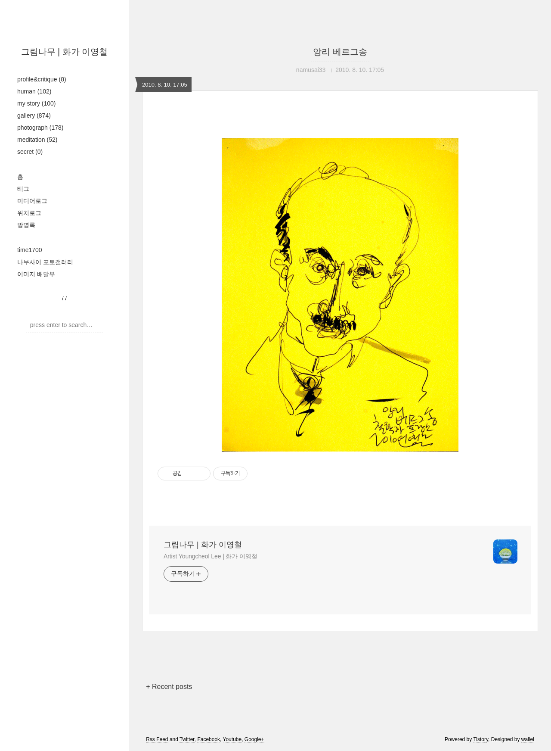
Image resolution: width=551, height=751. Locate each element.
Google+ (254, 739)
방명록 (26, 224)
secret (30, 151)
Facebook (208, 739)
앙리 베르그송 (340, 51)
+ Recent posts (169, 686)
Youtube (232, 739)
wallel (527, 739)
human (34, 91)
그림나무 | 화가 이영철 (64, 51)
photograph (40, 127)
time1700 (29, 249)
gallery (34, 115)
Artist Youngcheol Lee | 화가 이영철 (210, 556)
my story (36, 103)
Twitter (187, 739)
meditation (37, 139)
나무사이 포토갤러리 (45, 262)
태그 (23, 188)
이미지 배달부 (36, 274)
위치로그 (29, 212)
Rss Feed (157, 739)
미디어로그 (32, 200)
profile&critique (41, 79)
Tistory (480, 739)
